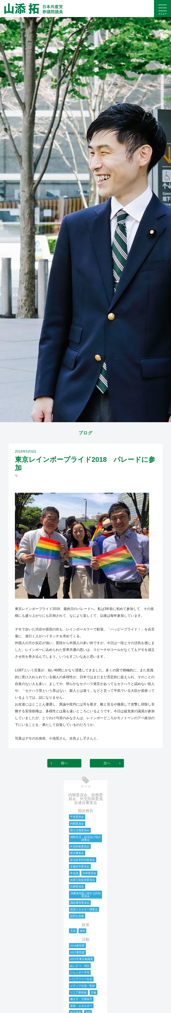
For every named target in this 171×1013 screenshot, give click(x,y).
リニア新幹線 (78, 992)
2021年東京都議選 (81, 959)
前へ (64, 763)
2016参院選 (77, 945)
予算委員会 (77, 816)
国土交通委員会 (79, 830)
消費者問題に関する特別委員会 (85, 895)
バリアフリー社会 (81, 979)
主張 (73, 930)
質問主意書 (77, 916)
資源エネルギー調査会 (84, 909)
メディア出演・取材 (82, 985)
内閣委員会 (77, 823)
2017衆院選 (77, 952)
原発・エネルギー (81, 1005)
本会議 (74, 873)
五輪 (93, 992)
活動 (85, 939)
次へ (106, 763)
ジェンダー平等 (79, 972)
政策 (85, 925)
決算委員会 (89, 873)
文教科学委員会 (79, 866)
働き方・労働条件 (81, 999)
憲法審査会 (77, 853)
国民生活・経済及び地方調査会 (85, 838)
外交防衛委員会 (79, 846)
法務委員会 (77, 886)
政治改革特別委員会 (82, 859)
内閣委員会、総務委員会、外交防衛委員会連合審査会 (85, 799)
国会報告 (85, 811)
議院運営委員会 (79, 902)
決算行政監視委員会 (82, 879)
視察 (82, 930)
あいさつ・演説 (79, 965)
